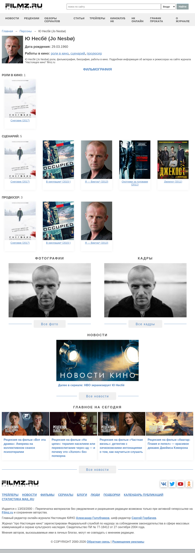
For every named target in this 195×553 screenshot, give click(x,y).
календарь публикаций (143, 494)
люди (95, 494)
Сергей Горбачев (144, 517)
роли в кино (60, 53)
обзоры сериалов (52, 20)
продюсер (94, 53)
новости (12, 18)
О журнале (183, 20)
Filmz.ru (7, 512)
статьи (79, 18)
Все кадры (145, 324)
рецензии (31, 18)
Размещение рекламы (128, 541)
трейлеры (97, 18)
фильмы (47, 494)
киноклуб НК (117, 20)
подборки (112, 494)
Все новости (97, 396)
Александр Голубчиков (92, 517)
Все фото (49, 324)
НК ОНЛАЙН (137, 20)
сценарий (77, 53)
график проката (156, 20)
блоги (82, 494)
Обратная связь (98, 541)
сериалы (65, 494)
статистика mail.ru (18, 499)
